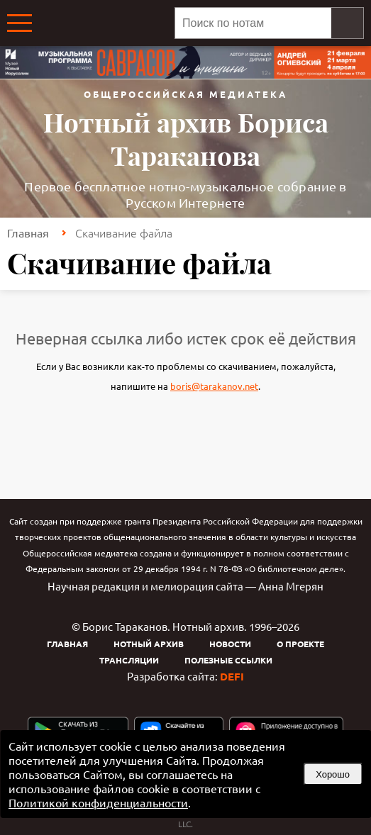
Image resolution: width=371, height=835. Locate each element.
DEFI (232, 676)
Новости (230, 643)
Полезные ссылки (228, 660)
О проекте (300, 643)
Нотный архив (148, 643)
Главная (28, 232)
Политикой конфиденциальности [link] (98, 802)
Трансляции (129, 660)
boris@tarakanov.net (214, 386)
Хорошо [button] (333, 774)
